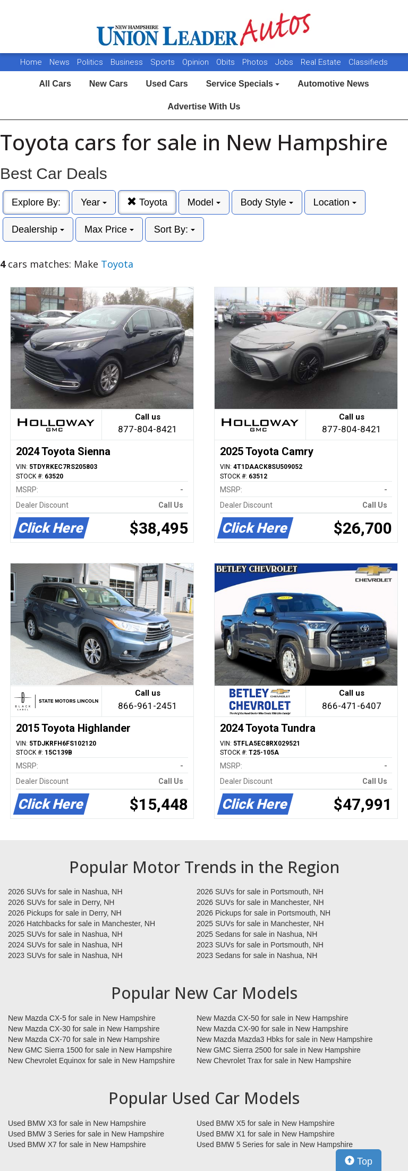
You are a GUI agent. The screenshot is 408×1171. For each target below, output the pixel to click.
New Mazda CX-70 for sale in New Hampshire (84, 1039)
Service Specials (243, 83)
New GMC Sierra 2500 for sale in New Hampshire (279, 1050)
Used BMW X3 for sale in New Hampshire (77, 1123)
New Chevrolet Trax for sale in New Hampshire (274, 1060)
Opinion (196, 62)
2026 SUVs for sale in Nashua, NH (65, 891)
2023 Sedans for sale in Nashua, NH (257, 955)
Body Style (267, 202)
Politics (90, 62)
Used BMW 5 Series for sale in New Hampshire (275, 1144)
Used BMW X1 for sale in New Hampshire (266, 1134)
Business (127, 62)
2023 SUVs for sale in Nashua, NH (65, 955)
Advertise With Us (204, 106)
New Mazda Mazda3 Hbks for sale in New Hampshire (284, 1039)
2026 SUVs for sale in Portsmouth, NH (260, 891)
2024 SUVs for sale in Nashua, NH (65, 945)
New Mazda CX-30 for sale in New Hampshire (84, 1028)
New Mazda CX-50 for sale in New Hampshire (272, 1018)
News (59, 62)
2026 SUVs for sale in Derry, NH (61, 902)
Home (31, 62)
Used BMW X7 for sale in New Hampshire (77, 1144)
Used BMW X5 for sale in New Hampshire (266, 1123)
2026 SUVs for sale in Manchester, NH (260, 902)
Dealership (38, 229)
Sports (163, 62)
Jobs (285, 62)
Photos (256, 62)
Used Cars (167, 83)
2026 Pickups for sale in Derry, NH (65, 913)
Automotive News (333, 83)
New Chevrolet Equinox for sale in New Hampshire (91, 1060)
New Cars (108, 83)
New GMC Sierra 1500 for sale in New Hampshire (90, 1050)
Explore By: (36, 202)
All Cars (55, 83)
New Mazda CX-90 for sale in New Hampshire (272, 1028)
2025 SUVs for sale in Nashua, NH (65, 934)
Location (334, 202)
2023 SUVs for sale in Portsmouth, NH (260, 945)
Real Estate (322, 62)
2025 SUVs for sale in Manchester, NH (260, 923)
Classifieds (368, 62)
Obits (226, 62)
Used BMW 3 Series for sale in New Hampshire (86, 1134)
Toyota (147, 202)
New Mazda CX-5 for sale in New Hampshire (82, 1018)
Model (204, 202)
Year (94, 202)
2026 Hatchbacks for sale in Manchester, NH (81, 923)
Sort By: (174, 229)
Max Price (109, 229)
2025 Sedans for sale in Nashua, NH (257, 934)
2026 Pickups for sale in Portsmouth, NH (263, 913)
